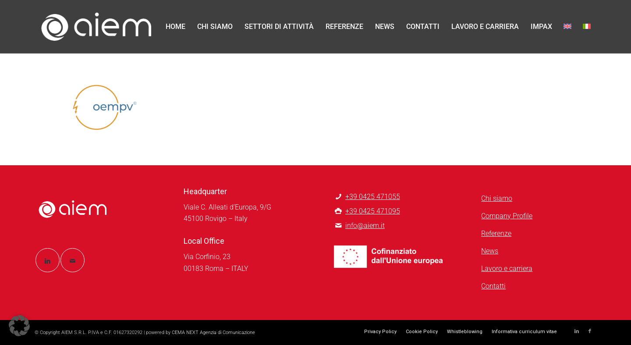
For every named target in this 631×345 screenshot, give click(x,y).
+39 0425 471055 (372, 196)
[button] (19, 325)
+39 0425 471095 (372, 211)
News (489, 251)
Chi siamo (496, 198)
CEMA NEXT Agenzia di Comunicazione (213, 332)
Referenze (496, 233)
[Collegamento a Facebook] (589, 331)
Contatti (493, 286)
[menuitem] (175, 26)
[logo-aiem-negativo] (96, 26)
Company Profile (506, 216)
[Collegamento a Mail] (72, 260)
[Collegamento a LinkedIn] (47, 260)
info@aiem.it (365, 225)
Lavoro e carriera (506, 268)
